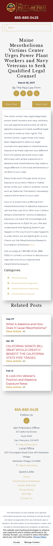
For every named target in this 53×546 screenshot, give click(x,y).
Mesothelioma (19, 278)
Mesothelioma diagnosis (24, 283)
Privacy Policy (26, 489)
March (11, 27)
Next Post (41, 104)
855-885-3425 (26, 18)
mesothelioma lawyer (23, 294)
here (31, 244)
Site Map (26, 494)
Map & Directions (28, 444)
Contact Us (26, 498)
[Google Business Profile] (26, 421)
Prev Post (11, 104)
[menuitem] (26, 477)
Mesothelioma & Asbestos (26, 481)
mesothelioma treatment (25, 288)
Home (26, 476)
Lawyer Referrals (26, 485)
